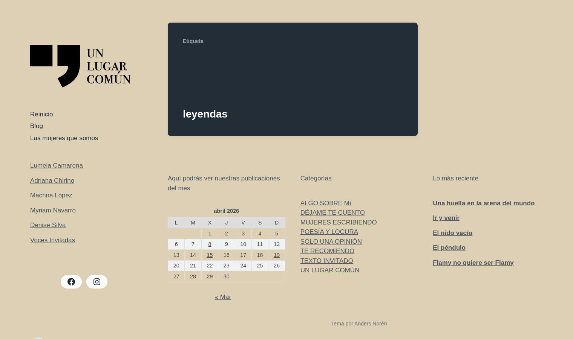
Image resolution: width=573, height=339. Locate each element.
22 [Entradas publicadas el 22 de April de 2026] (210, 266)
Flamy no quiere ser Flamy (473, 262)
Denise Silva (48, 225)
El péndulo (449, 247)
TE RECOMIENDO (327, 251)
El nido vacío (452, 233)
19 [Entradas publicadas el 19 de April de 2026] (277, 255)
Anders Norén (370, 324)
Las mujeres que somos (64, 138)
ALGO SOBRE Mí (325, 203)
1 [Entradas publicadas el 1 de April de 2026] (209, 234)
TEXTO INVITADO (326, 260)
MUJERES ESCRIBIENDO (338, 222)
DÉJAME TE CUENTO (332, 212)
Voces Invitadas (52, 240)
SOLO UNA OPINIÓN (331, 241)
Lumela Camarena (56, 165)
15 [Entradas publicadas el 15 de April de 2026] (210, 255)
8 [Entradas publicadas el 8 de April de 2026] (209, 244)
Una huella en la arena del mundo (484, 203)
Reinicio (41, 114)
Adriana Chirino (52, 180)
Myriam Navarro (53, 210)
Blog (36, 126)
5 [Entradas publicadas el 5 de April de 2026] (276, 234)
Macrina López (51, 195)
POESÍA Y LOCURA (329, 231)
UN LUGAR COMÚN (330, 270)
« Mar (223, 297)
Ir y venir (446, 217)
